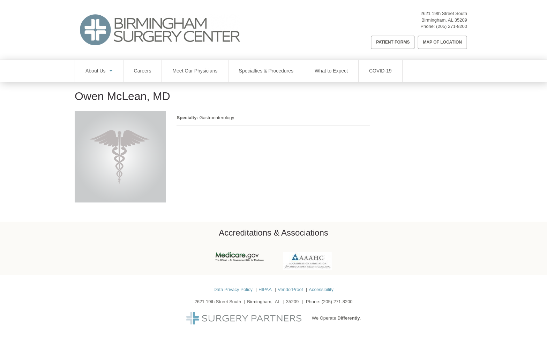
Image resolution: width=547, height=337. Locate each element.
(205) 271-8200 (451, 26)
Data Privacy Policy (233, 289)
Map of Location (442, 42)
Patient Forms (393, 42)
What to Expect (331, 71)
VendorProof (290, 289)
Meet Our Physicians (194, 71)
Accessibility (321, 289)
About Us (95, 71)
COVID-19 (380, 71)
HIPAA (265, 289)
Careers (142, 71)
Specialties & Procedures (266, 71)
